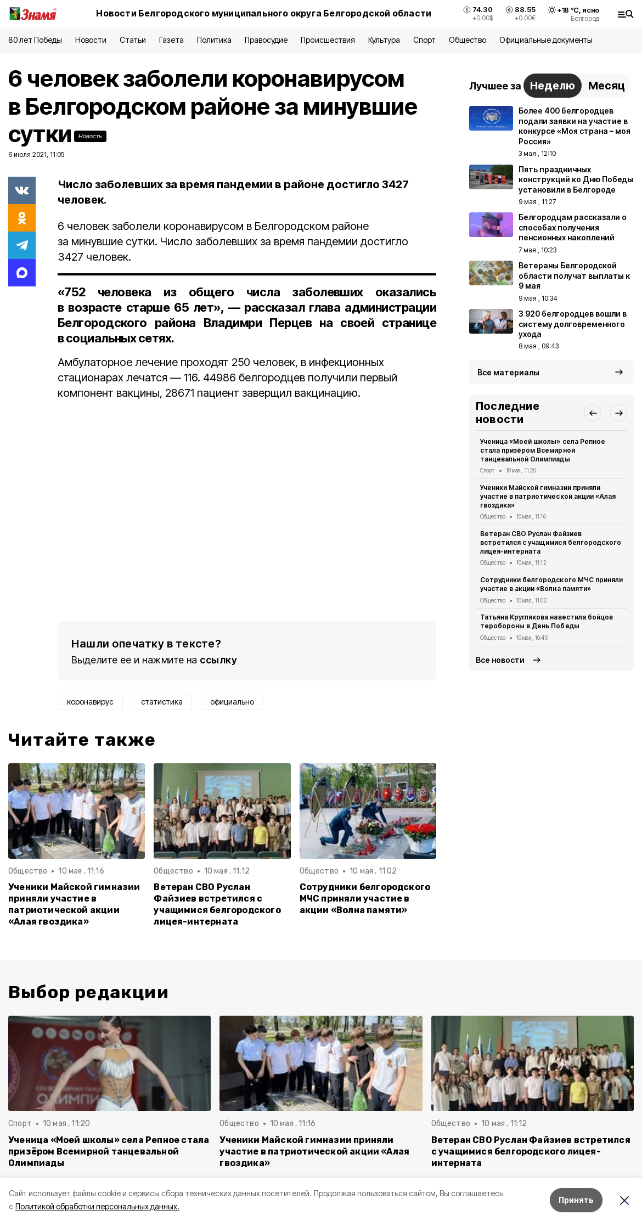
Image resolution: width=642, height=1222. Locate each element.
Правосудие (266, 39)
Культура (384, 39)
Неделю (552, 85)
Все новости (500, 660)
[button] (592, 412)
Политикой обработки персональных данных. (97, 1206)
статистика (162, 701)
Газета (171, 39)
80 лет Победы (35, 39)
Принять (576, 1199)
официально (232, 701)
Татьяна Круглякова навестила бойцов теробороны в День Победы (546, 621)
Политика (214, 39)
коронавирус (90, 701)
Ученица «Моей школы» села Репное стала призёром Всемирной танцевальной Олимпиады (542, 450)
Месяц (606, 85)
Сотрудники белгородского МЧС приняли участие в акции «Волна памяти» (365, 898)
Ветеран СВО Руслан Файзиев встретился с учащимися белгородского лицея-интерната (217, 904)
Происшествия (327, 39)
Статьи (133, 39)
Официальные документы (546, 39)
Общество (467, 39)
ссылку (218, 660)
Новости (90, 39)
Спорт (424, 39)
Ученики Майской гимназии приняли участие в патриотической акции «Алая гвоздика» (74, 904)
